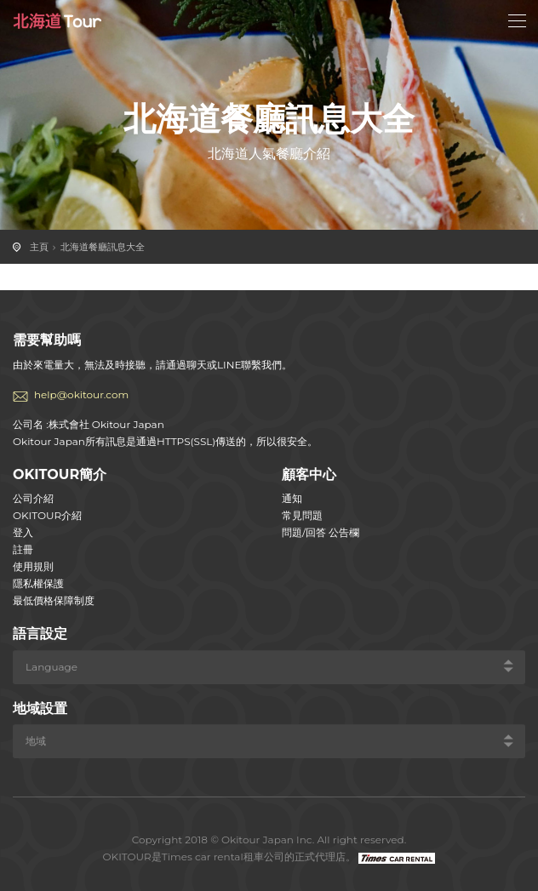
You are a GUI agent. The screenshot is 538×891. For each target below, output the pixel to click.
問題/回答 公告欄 (320, 532)
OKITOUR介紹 (47, 515)
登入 (23, 532)
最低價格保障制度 (53, 600)
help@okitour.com (81, 394)
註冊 (23, 549)
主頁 (39, 247)
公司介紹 (33, 498)
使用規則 (33, 566)
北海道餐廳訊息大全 (102, 247)
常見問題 (302, 515)
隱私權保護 (38, 583)
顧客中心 (309, 474)
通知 (292, 498)
